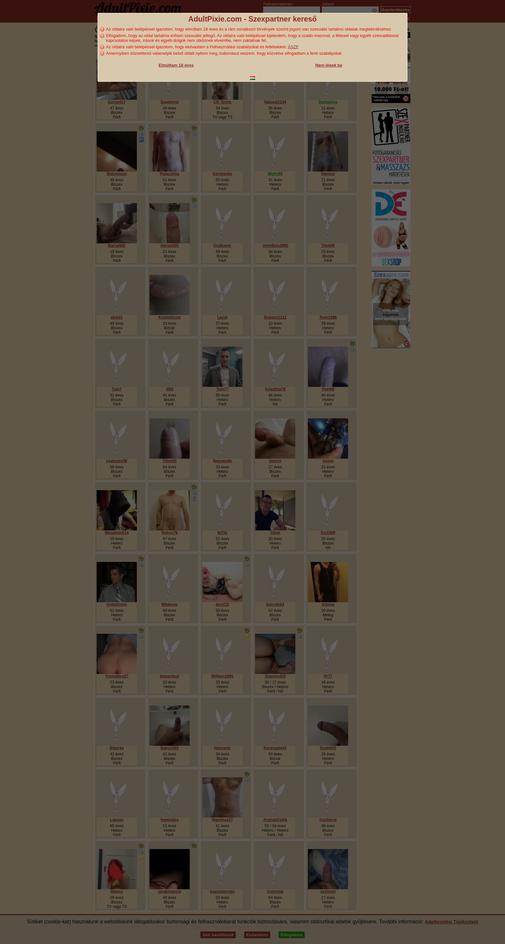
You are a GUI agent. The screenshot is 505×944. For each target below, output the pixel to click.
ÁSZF (293, 46)
